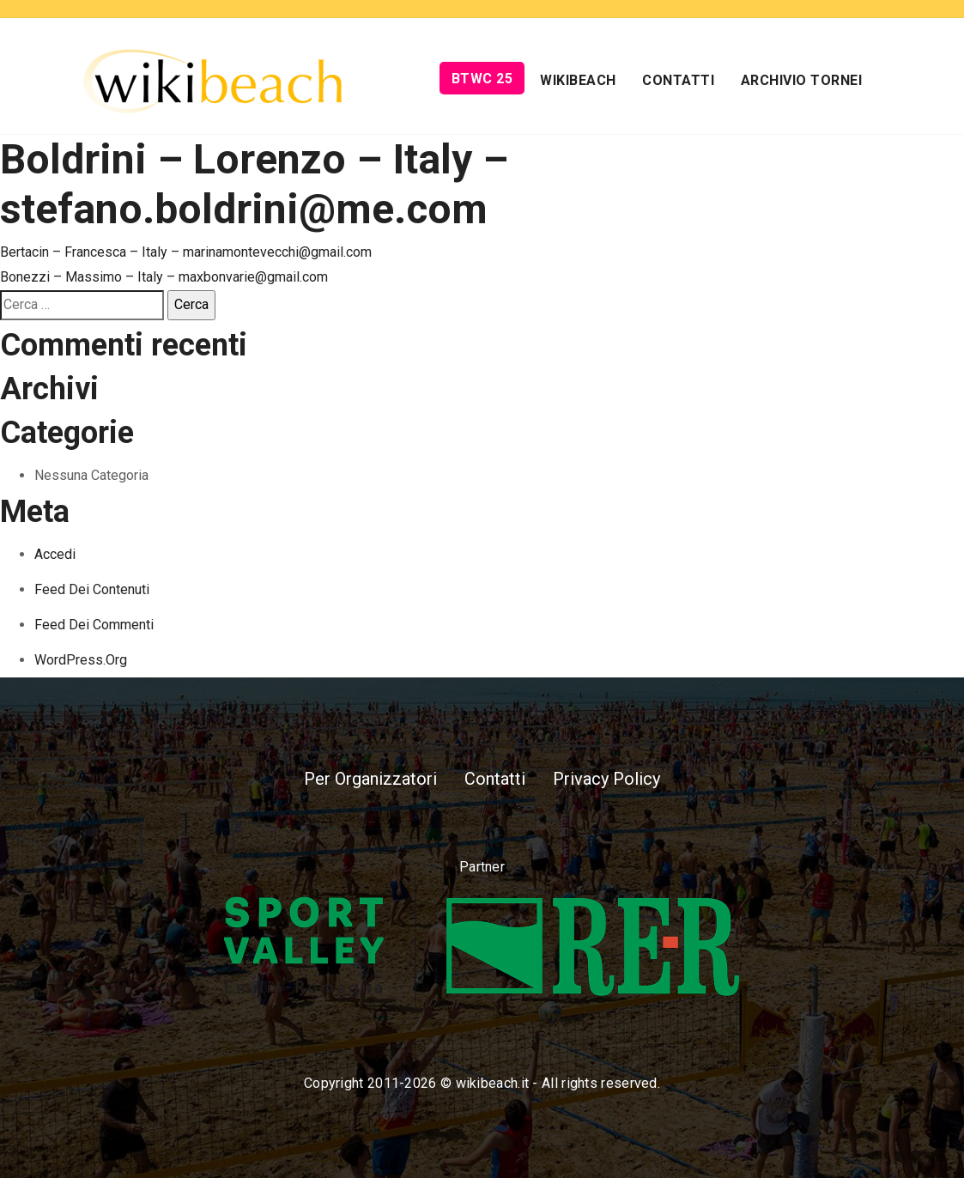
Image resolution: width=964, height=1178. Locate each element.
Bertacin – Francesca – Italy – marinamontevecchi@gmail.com (186, 252)
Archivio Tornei (802, 80)
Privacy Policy (606, 778)
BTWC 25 (482, 78)
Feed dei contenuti (91, 589)
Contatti (678, 80)
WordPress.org (80, 660)
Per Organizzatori (370, 778)
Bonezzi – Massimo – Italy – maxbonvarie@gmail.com (164, 277)
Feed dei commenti (94, 624)
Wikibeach (578, 80)
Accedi (55, 554)
